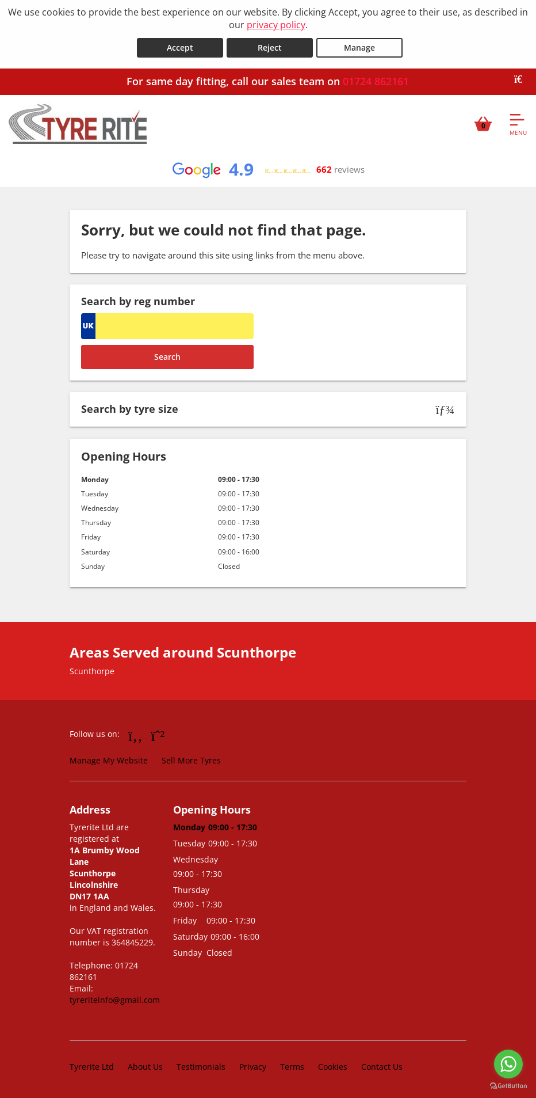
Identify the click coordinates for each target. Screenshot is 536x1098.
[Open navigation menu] (518, 123)
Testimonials (201, 1066)
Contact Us (382, 1066)
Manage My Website (109, 759)
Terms (292, 1066)
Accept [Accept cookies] (180, 46)
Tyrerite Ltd (92, 1066)
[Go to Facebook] (135, 734)
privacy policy (276, 24)
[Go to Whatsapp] (158, 734)
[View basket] (483, 123)
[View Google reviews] (268, 169)
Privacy (252, 1066)
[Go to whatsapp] (508, 1064)
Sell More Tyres (191, 759)
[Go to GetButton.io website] (508, 1086)
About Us (145, 1066)
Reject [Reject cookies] (270, 46)
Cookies (332, 1066)
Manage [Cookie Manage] (359, 46)
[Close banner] (522, 79)
